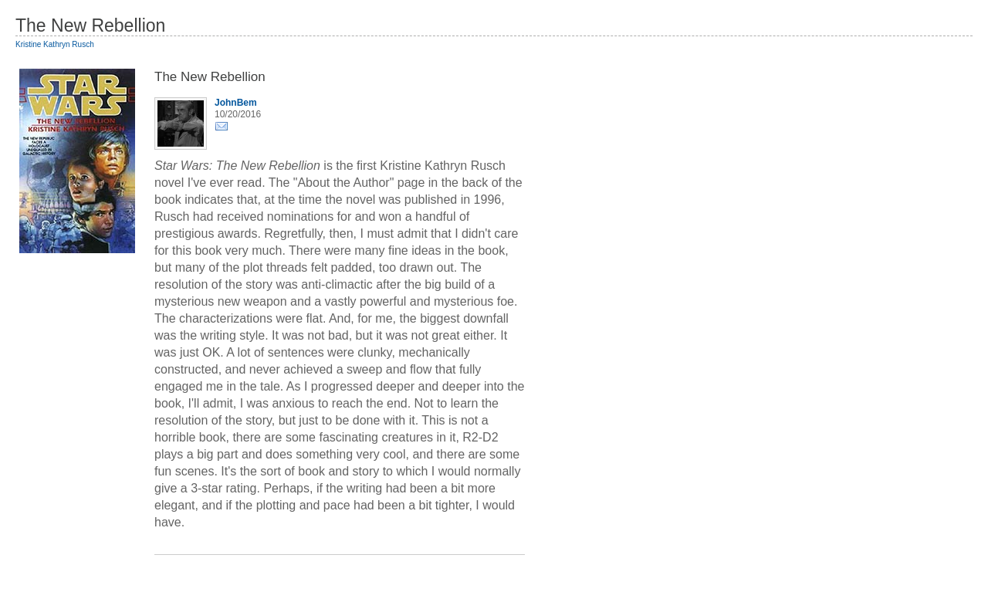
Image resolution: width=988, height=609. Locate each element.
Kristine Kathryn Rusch (54, 44)
